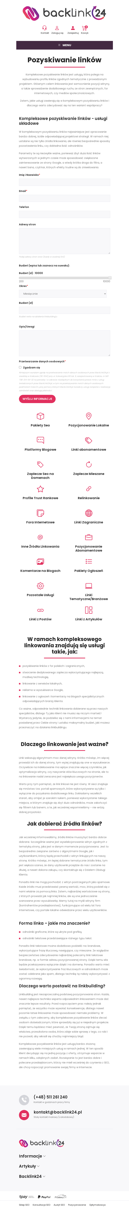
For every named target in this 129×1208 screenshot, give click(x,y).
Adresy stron (27, 224)
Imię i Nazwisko (29, 175)
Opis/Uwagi (27, 326)
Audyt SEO (59, 1204)
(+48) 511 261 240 (50, 1097)
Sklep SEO (24, 1204)
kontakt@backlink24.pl (58, 1112)
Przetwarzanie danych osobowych (41, 361)
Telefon (24, 207)
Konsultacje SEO (41, 1204)
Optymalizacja (97, 1204)
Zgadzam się (31, 367)
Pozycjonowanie (77, 1204)
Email (22, 191)
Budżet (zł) (26, 303)
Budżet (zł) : (31, 273)
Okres (23, 286)
